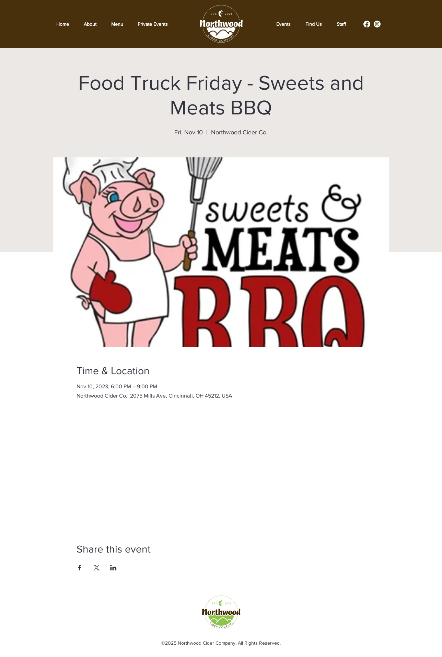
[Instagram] (377, 24)
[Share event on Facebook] (80, 567)
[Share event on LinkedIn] (113, 567)
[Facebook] (366, 24)
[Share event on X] (96, 567)
